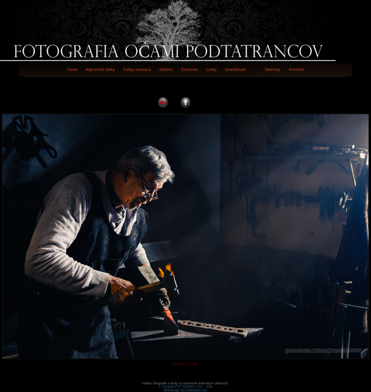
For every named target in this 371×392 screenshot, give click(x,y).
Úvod (72, 69)
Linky (211, 69)
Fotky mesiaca (137, 69)
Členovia (189, 69)
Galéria (166, 69)
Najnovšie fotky (100, 69)
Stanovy (273, 69)
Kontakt (296, 69)
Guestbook (235, 69)
